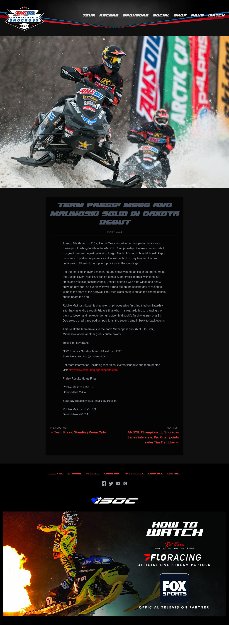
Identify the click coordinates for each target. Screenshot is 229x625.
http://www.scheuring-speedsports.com (93, 369)
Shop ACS (155, 473)
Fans (197, 15)
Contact (174, 473)
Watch (216, 15)
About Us (55, 473)
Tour (88, 15)
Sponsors (135, 15)
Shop (180, 15)
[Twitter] (111, 483)
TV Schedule (134, 473)
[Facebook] (104, 483)
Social (161, 15)
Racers (108, 15)
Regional (93, 473)
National (74, 473)
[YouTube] (118, 483)
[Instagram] (125, 483)
